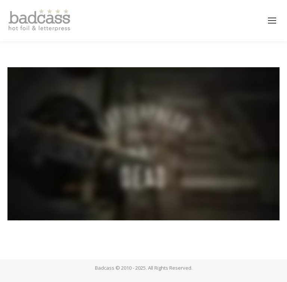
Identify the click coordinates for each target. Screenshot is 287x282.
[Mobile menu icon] (272, 20)
